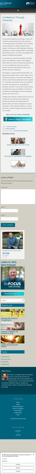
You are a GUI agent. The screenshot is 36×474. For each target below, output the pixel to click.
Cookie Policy (18, 412)
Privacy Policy (18, 410)
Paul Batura (6, 255)
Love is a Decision (18, 165)
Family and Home (11, 126)
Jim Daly (6, 5)
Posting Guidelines (18, 406)
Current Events (5, 356)
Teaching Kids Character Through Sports (9, 319)
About (18, 404)
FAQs (18, 414)
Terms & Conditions (18, 408)
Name (3, 207)
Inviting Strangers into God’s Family (18, 142)
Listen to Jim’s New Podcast (8, 263)
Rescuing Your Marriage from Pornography (17, 153)
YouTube (18, 435)
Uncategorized (5, 364)
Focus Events (4, 361)
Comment (4, 187)
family (7, 128)
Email (3, 215)
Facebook (18, 431)
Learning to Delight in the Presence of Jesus (9, 332)
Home (18, 402)
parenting (12, 128)
